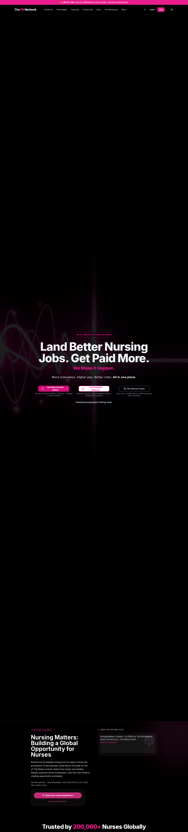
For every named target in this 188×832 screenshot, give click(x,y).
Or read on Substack (57, 801)
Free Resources (111, 10)
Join (161, 10)
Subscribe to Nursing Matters (57, 795)
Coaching (75, 10)
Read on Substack (108, 742)
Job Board (48, 10)
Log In (152, 10)
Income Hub (88, 10)
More (125, 10)
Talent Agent (61, 10)
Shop (99, 10)
